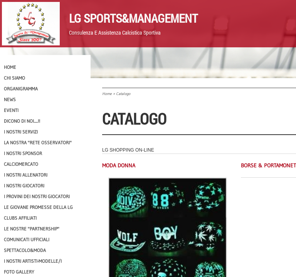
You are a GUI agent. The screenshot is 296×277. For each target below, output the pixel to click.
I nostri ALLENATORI (25, 175)
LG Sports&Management (133, 18)
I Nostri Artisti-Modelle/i (33, 261)
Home (107, 93)
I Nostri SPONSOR (23, 153)
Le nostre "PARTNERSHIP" (31, 229)
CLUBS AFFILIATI (20, 218)
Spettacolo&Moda (25, 250)
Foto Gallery (19, 272)
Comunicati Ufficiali (26, 239)
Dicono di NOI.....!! (22, 121)
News (10, 99)
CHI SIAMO (14, 78)
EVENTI (11, 110)
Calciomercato (21, 164)
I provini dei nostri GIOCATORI (37, 196)
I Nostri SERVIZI (21, 132)
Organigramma (21, 89)
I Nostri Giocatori (24, 186)
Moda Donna (118, 165)
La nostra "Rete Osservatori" (38, 142)
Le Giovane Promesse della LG (38, 207)
